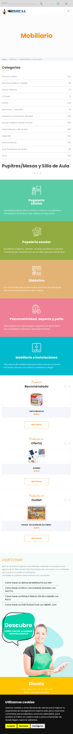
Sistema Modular (36, 142)
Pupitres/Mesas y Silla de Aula (30, 59)
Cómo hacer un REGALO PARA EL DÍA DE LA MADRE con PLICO (31, 598)
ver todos (36, 424)
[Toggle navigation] (68, 11)
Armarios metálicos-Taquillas (36, 83)
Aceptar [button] (11, 726)
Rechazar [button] (23, 726)
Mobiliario (13, 59)
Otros (36, 155)
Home (4, 59)
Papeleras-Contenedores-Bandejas (36, 116)
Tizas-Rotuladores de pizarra (36, 149)
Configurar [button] (37, 726)
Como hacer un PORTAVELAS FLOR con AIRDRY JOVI (30, 604)
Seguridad (36, 136)
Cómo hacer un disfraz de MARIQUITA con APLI (28, 582)
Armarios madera (36, 76)
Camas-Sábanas (36, 89)
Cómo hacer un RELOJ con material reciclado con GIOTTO (30, 589)
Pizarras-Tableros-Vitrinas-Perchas (36, 122)
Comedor (36, 96)
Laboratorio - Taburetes (36, 109)
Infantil (36, 103)
